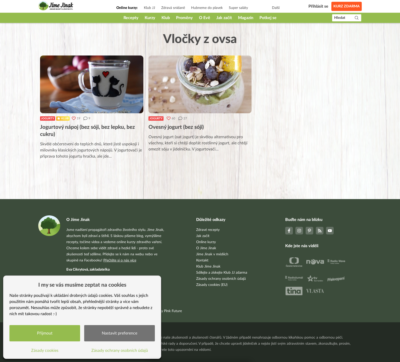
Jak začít (224, 18)
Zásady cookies (44, 351)
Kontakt (202, 260)
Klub (165, 18)
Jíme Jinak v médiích (212, 254)
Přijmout (45, 333)
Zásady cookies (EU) (212, 285)
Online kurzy (206, 242)
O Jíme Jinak (206, 248)
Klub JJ (149, 8)
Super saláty (238, 8)
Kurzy (150, 18)
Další (276, 8)
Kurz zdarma (346, 6)
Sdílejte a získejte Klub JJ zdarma (221, 272)
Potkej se (268, 18)
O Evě (204, 18)
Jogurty (47, 118)
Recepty (131, 18)
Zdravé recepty (208, 230)
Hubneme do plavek (207, 8)
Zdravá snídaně (173, 8)
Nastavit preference (119, 333)
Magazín (245, 18)
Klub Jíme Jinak (208, 266)
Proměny (184, 18)
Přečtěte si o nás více (119, 260)
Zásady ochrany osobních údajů (221, 279)
